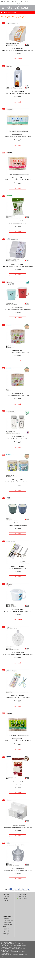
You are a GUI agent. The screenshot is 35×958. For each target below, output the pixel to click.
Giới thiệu (5, 1)
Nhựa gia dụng (22, 896)
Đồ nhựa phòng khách (10, 12)
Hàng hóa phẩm (22, 898)
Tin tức (15, 1)
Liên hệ (24, 1)
